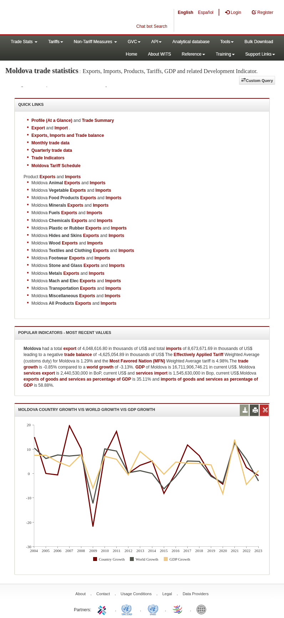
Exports (72, 182)
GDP (139, 367)
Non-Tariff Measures (95, 41)
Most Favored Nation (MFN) (137, 361)
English (185, 12)
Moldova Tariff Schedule (56, 165)
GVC (134, 41)
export (69, 348)
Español (205, 12)
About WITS (159, 54)
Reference (193, 54)
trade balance (78, 354)
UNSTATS (153, 609)
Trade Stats (24, 41)
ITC (103, 609)
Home (131, 54)
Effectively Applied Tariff (198, 354)
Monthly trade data (50, 142)
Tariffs (55, 41)
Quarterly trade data (51, 150)
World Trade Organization (178, 609)
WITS (71, 18)
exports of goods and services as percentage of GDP (77, 379)
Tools (227, 41)
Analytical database (190, 41)
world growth (100, 367)
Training (225, 54)
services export (39, 373)
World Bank (203, 609)
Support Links (260, 54)
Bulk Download (258, 41)
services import (152, 373)
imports (174, 348)
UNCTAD (128, 609)
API (156, 41)
